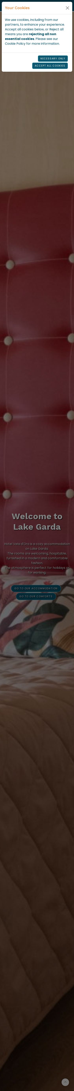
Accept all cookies (50, 65)
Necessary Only (52, 58)
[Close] (67, 8)
